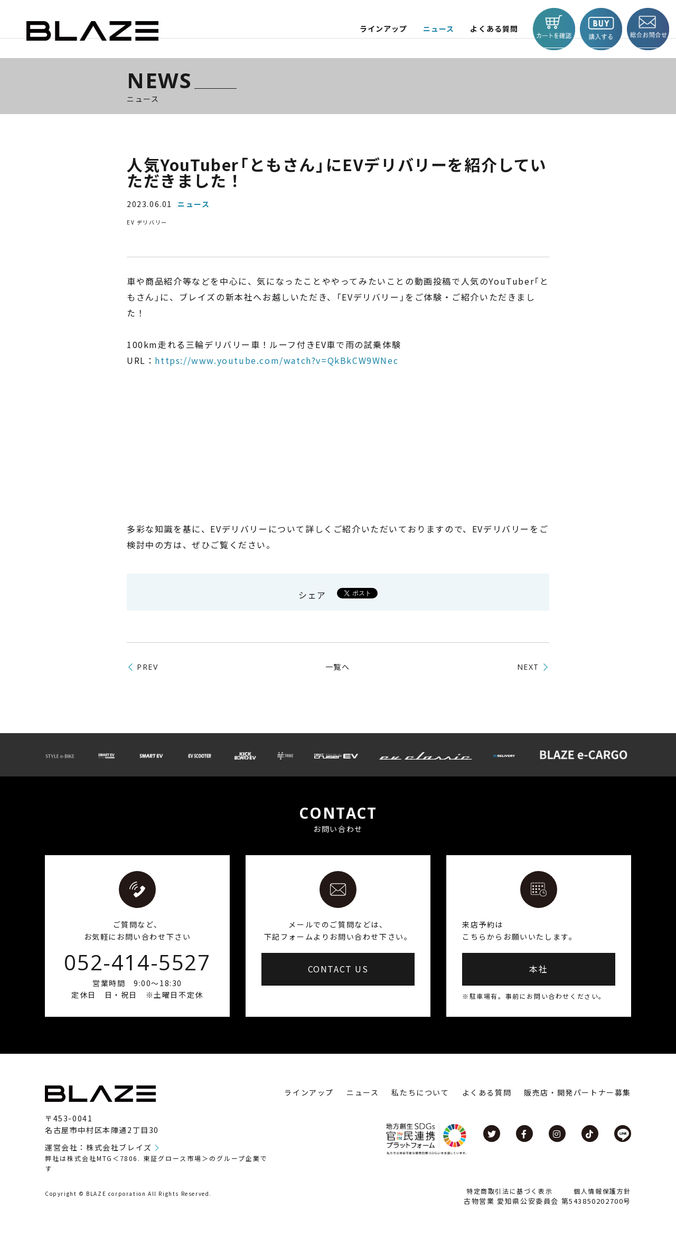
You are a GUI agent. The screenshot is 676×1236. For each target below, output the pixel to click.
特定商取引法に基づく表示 (509, 1190)
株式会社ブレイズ (119, 1147)
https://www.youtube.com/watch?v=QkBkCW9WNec (276, 360)
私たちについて (420, 1092)
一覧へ (337, 666)
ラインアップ (309, 1092)
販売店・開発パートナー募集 (577, 1092)
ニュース (434, 29)
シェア (312, 594)
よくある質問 (490, 29)
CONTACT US (338, 968)
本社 (538, 968)
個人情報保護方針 (602, 1190)
